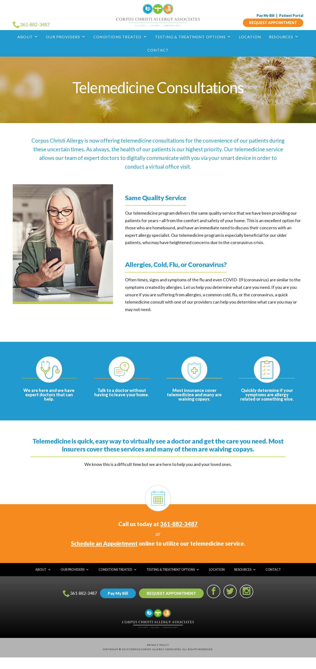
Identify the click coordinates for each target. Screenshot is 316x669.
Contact (158, 50)
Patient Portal (291, 15)
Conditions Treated (120, 36)
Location (250, 36)
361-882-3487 (179, 523)
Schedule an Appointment (104, 543)
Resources (284, 36)
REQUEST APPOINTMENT (273, 22)
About (27, 36)
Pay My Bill (265, 15)
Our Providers (66, 36)
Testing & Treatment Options (193, 36)
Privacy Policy (158, 644)
